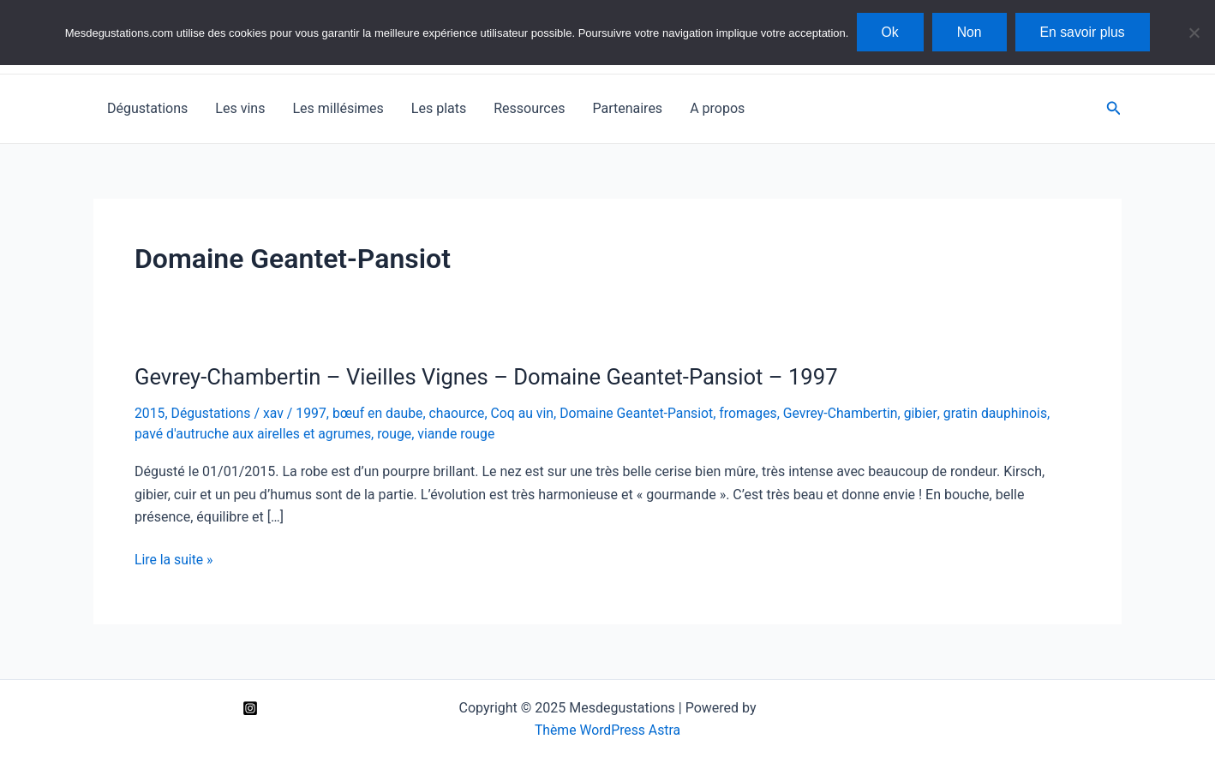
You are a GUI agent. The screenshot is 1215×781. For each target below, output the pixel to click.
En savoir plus (1085, 32)
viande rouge (461, 433)
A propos (717, 108)
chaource (461, 413)
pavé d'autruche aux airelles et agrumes (254, 433)
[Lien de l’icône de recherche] (1114, 108)
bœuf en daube (381, 413)
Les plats (438, 108)
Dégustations (147, 108)
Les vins (240, 108)
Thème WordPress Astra (608, 729)
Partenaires (627, 108)
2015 (150, 413)
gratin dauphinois (1006, 413)
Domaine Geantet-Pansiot (643, 413)
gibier (932, 413)
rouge (398, 433)
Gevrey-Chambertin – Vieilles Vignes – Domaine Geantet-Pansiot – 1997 (491, 377)
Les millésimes (337, 108)
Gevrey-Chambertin (851, 413)
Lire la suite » (174, 559)
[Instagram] (250, 707)
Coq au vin (527, 413)
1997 (313, 413)
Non (969, 32)
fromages (756, 413)
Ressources (529, 108)
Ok (887, 32)
